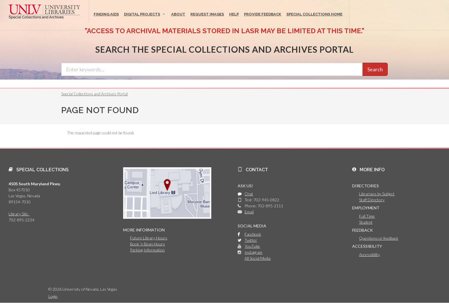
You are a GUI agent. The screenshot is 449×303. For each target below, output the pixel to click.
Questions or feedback (378, 238)
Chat (249, 193)
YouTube (252, 246)
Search (375, 69)
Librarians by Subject (377, 193)
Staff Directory (372, 199)
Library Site (19, 213)
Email (249, 211)
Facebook (253, 234)
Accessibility (369, 254)
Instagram (253, 252)
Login (53, 296)
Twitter (251, 240)
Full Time (367, 216)
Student (366, 222)
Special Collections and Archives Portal (94, 93)
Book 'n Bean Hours (147, 243)
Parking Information (147, 249)
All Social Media (258, 258)
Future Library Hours (148, 237)
